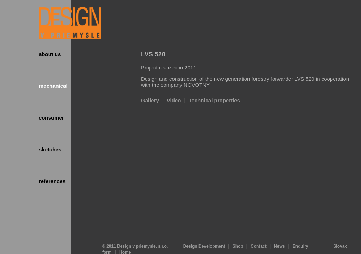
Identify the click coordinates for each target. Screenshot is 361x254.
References (52, 181)
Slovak (340, 233)
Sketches (50, 149)
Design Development (204, 233)
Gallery (150, 100)
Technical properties (214, 100)
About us (50, 54)
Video (174, 100)
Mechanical (53, 86)
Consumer (51, 118)
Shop (238, 233)
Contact (259, 233)
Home (125, 239)
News (279, 233)
